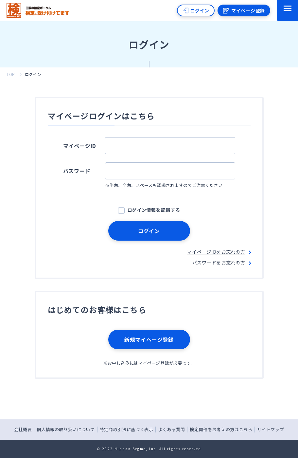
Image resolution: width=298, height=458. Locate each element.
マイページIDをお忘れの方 (216, 251)
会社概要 (23, 429)
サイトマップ (270, 429)
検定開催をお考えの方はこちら (221, 429)
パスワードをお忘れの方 (218, 262)
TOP (11, 74)
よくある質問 (171, 429)
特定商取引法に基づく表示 (126, 429)
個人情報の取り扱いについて (66, 429)
